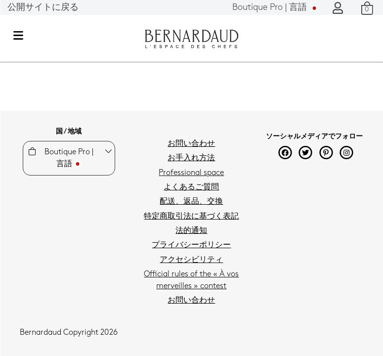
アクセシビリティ (191, 260)
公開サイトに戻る (43, 7)
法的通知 (191, 231)
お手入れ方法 (191, 158)
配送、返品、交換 (191, 202)
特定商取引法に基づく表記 (191, 217)
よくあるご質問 (191, 187)
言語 (275, 7)
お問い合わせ (191, 144)
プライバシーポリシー (191, 245)
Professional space (191, 173)
